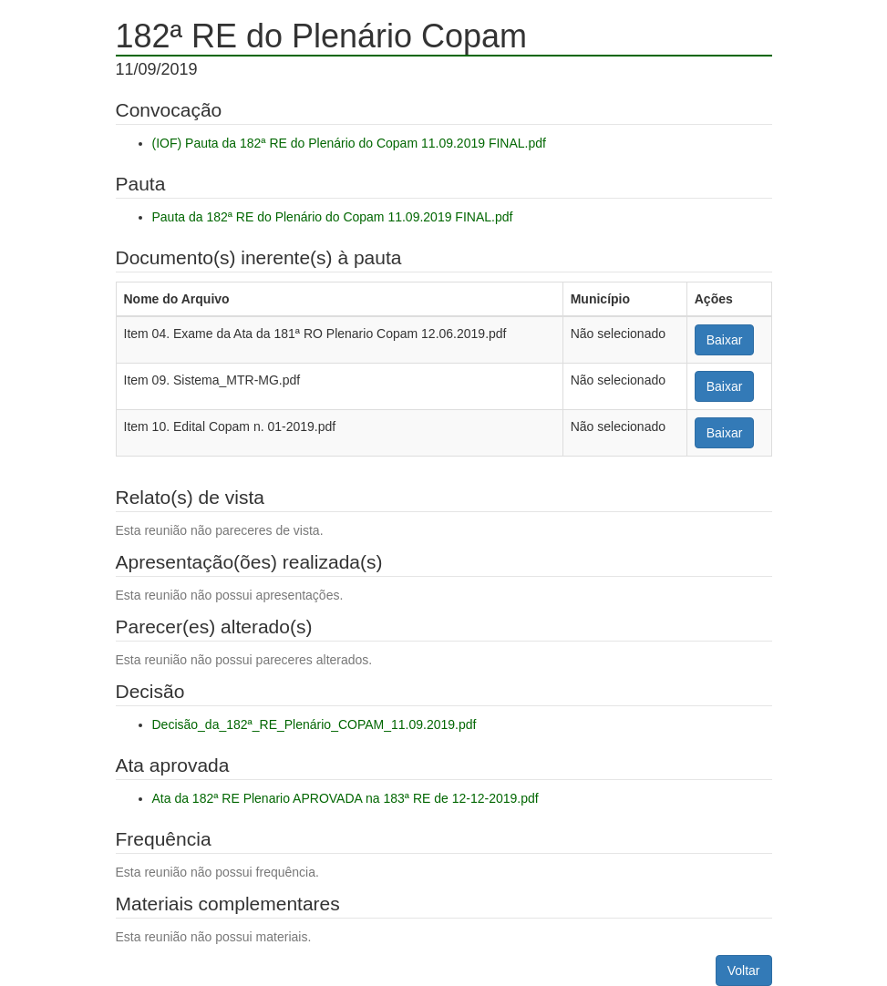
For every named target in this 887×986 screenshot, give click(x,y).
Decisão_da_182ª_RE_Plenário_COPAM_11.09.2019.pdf (314, 724)
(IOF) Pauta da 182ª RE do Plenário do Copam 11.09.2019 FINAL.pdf (349, 143)
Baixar (725, 340)
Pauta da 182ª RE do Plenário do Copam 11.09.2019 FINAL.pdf (332, 217)
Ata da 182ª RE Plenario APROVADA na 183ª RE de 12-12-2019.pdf (345, 798)
